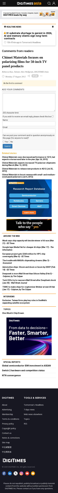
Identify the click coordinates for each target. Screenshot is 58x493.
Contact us (6, 433)
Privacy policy (8, 423)
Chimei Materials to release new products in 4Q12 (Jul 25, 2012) (27, 170)
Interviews (9, 297)
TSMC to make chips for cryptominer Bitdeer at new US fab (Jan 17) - (28, 288)
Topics (6, 309)
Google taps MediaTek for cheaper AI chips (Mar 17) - (28, 248)
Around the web (11, 236)
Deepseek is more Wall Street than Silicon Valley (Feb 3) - (27, 275)
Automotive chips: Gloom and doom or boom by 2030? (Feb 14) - (28, 268)
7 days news (29, 409)
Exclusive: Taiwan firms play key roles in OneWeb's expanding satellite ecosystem (24, 301)
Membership (7, 414)
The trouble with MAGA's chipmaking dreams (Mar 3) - (26, 261)
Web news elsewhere (33, 414)
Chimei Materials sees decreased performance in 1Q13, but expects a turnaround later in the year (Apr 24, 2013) (28, 158)
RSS (25, 423)
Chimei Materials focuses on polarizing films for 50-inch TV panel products (24, 62)
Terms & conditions (10, 419)
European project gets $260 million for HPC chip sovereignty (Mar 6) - (23, 255)
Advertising (7, 409)
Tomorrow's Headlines (34, 405)
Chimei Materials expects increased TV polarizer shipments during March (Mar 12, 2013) (29, 164)
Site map (6, 442)
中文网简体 (6, 452)
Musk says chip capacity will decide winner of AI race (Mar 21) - (28, 242)
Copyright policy (9, 428)
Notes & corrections (11, 437)
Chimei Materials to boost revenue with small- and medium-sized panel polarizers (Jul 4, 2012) (28, 176)
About (4, 405)
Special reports (11, 362)
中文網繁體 (6, 447)
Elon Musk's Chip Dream (13, 313)
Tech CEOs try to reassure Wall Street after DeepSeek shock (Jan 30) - (29, 281)
